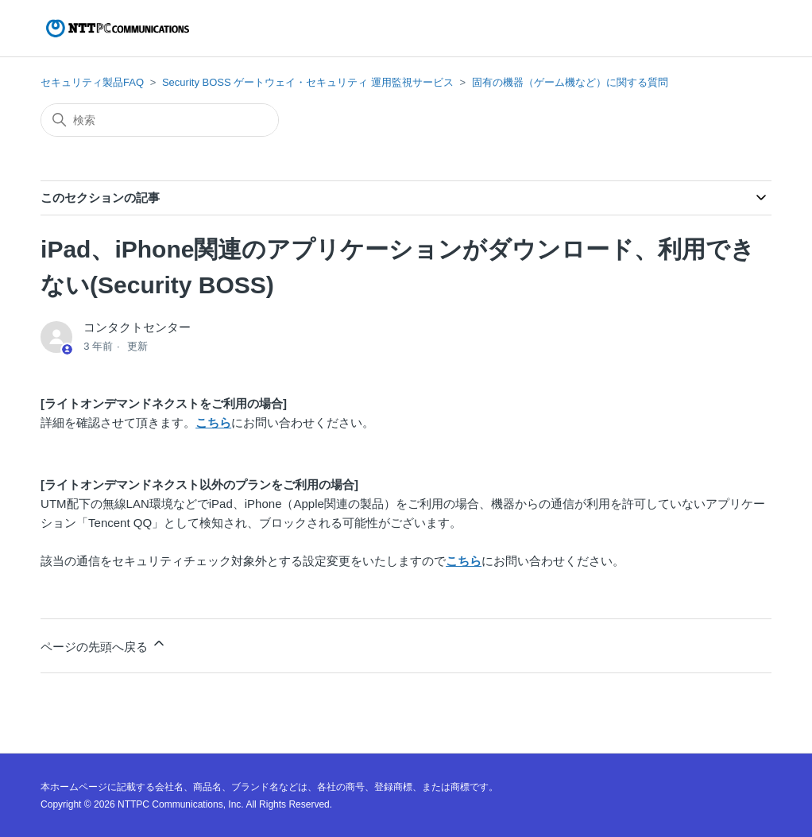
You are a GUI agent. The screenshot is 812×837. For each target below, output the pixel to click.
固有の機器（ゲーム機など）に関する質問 (570, 82)
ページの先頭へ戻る (104, 644)
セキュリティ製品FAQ (92, 82)
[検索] (159, 120)
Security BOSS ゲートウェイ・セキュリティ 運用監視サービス (308, 82)
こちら (213, 422)
